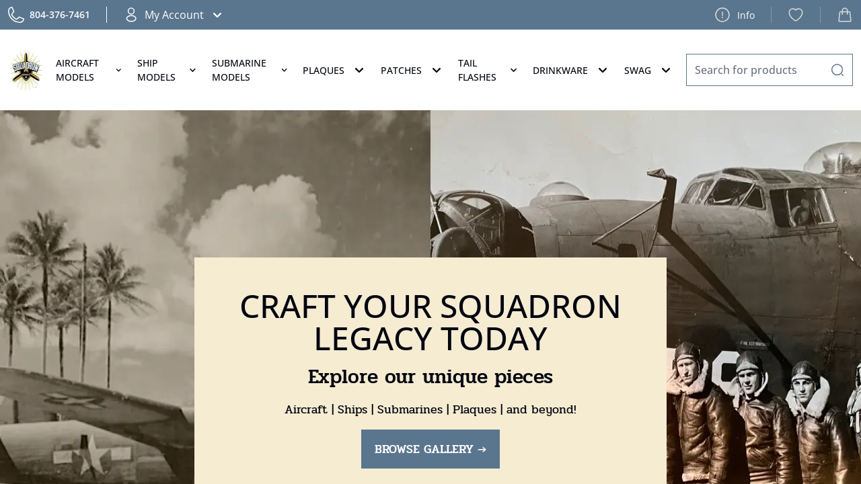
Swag (649, 70)
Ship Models (167, 69)
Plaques (335, 70)
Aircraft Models (90, 69)
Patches (413, 70)
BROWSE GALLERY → (430, 449)
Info (734, 15)
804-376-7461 (60, 14)
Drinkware (572, 70)
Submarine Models (250, 69)
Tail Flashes (488, 69)
